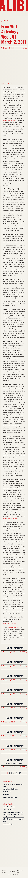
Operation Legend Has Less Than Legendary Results (13, 785)
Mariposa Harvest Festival (9, 807)
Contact (12, 871)
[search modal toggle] (25, 13)
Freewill (4, 21)
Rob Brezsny (4, 48)
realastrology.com (13, 627)
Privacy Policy (4, 871)
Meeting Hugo (6, 794)
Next (20, 773)
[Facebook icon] (6, 83)
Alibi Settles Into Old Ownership (10, 789)
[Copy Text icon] (10, 83)
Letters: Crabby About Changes (10, 797)
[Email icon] (13, 83)
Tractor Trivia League (8, 809)
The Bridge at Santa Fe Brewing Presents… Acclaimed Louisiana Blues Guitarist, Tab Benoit (13, 819)
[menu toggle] (2, 13)
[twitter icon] (8, 83)
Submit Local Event (19, 871)
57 (16, 773)
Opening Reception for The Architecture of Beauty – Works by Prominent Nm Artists (13, 813)
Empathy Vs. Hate (7, 792)
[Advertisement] (14, 66)
